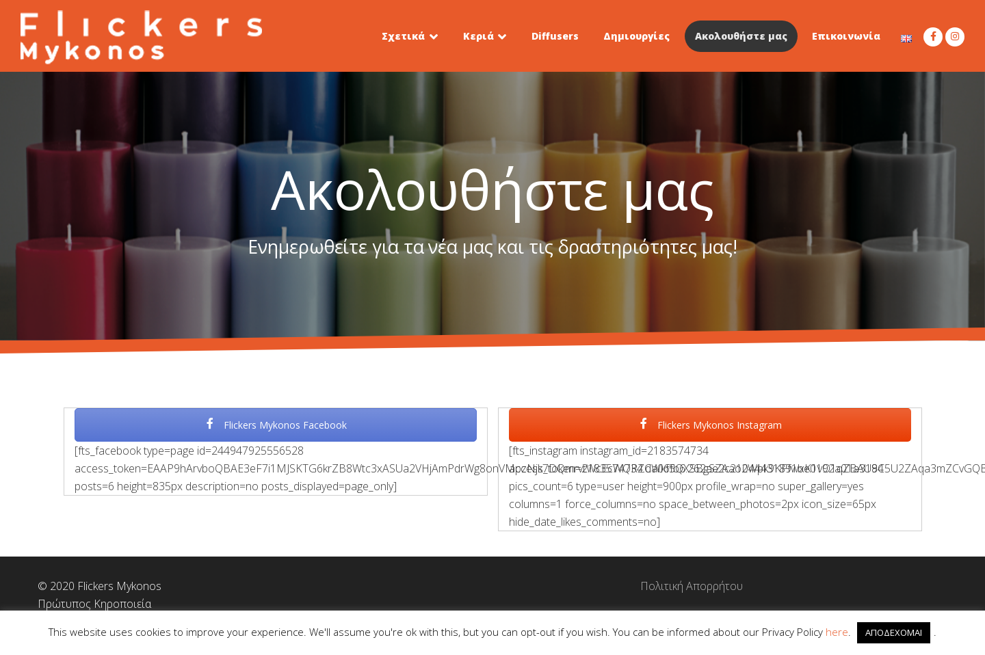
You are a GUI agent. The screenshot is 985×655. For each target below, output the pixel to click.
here (837, 632)
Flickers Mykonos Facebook (276, 424)
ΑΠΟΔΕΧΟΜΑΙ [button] (893, 632)
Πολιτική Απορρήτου (492, 585)
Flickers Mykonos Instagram (710, 424)
